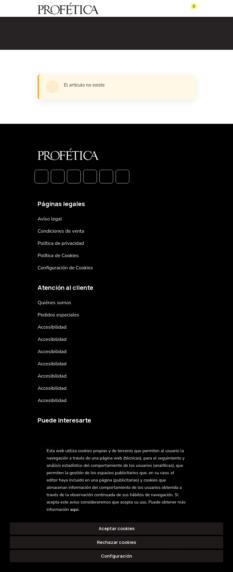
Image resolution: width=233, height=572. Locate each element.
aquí (74, 509)
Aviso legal (50, 219)
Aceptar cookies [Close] (117, 528)
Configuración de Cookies (65, 267)
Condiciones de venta (61, 231)
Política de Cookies (58, 255)
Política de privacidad (61, 243)
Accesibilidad (52, 327)
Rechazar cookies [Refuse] (116, 542)
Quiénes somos (54, 302)
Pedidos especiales (58, 315)
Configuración (116, 556)
